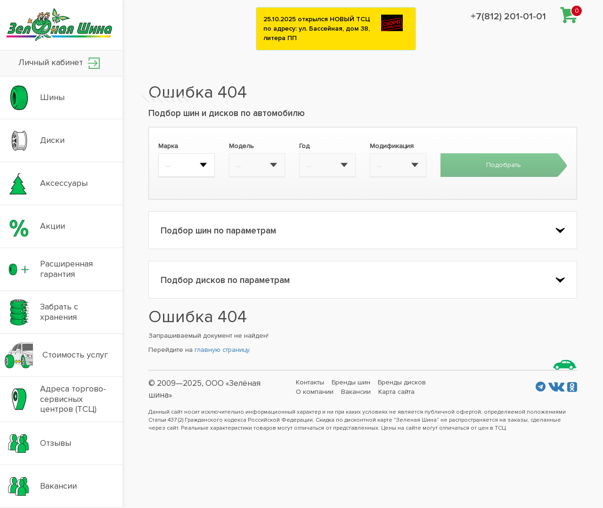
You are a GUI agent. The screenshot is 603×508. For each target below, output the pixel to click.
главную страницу (222, 350)
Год (304, 146)
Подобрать (503, 165)
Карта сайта (396, 392)
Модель (241, 146)
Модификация (392, 146)
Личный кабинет (59, 63)
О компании (315, 392)
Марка (168, 146)
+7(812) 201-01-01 (508, 16)
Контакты (310, 382)
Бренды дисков (402, 382)
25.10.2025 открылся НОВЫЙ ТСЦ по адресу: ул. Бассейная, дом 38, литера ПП (316, 28)
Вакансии (356, 392)
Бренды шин (351, 382)
